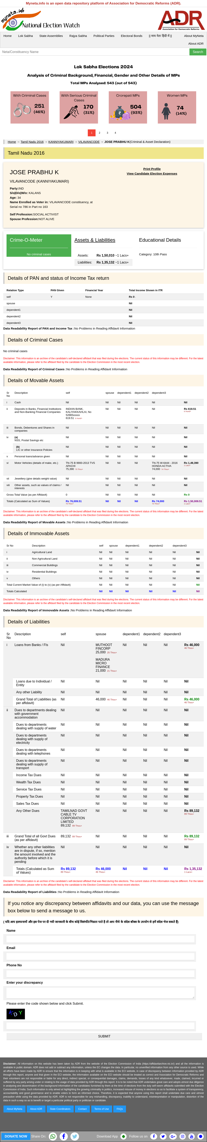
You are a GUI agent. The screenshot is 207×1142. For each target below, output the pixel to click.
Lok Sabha (25, 35)
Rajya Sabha (78, 35)
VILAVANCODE (88, 141)
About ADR (196, 43)
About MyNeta (194, 35)
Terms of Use (102, 1109)
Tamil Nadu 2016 (32, 141)
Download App (107, 1136)
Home (7, 35)
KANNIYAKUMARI (60, 141)
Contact (82, 1109)
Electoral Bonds (131, 35)
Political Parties (104, 35)
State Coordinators (60, 1109)
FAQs (120, 1109)
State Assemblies (51, 35)
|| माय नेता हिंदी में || (160, 35)
